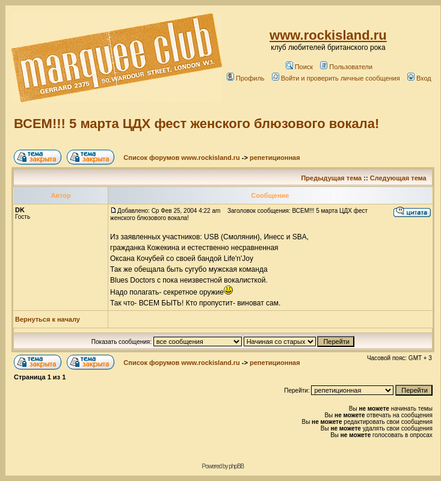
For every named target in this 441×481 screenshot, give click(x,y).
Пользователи (346, 66)
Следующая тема (398, 178)
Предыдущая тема (331, 178)
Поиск (299, 66)
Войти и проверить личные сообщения (336, 78)
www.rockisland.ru (328, 35)
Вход (419, 78)
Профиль (246, 78)
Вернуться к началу (47, 319)
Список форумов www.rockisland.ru (181, 157)
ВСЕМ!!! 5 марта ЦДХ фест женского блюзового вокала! (196, 123)
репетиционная (275, 157)
